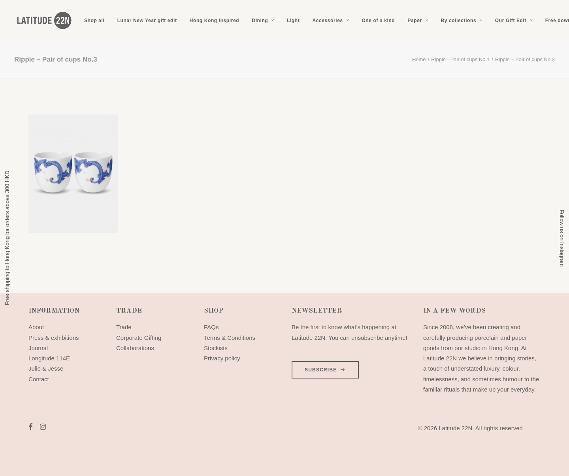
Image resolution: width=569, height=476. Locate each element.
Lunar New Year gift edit (147, 20)
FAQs (211, 327)
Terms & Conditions (229, 337)
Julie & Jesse (45, 368)
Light (293, 20)
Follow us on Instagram (562, 238)
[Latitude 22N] (43, 20)
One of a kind (378, 20)
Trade (124, 327)
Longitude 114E (49, 358)
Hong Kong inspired (214, 20)
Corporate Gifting (138, 337)
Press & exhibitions (53, 337)
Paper (417, 20)
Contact (38, 379)
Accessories (330, 20)
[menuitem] (94, 20)
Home (419, 59)
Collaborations (135, 348)
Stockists (216, 348)
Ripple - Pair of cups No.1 (460, 59)
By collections (461, 20)
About (36, 327)
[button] (30, 427)
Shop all (94, 20)
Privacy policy (222, 358)
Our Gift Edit (514, 20)
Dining (263, 20)
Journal (38, 348)
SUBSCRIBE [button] (325, 370)
